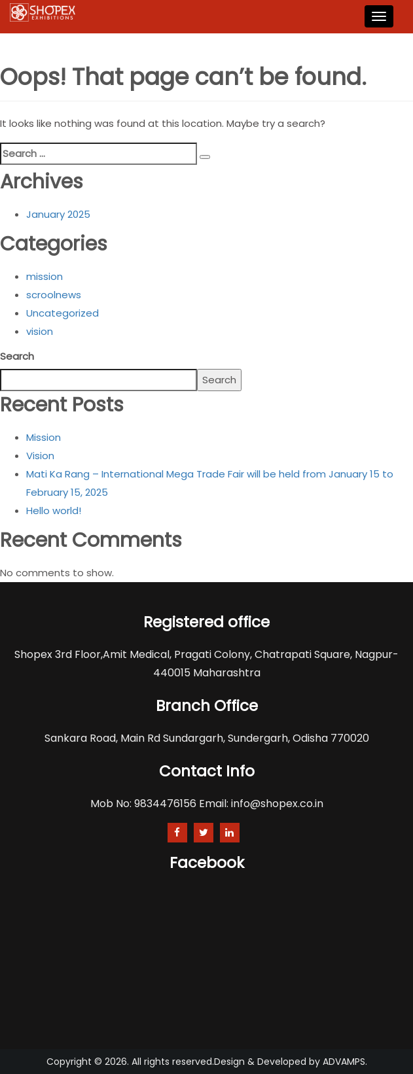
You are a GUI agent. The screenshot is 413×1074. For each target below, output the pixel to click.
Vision (40, 455)
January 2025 (58, 214)
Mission (43, 437)
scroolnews (53, 295)
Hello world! (53, 510)
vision (39, 331)
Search (17, 356)
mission (44, 276)
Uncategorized (62, 313)
